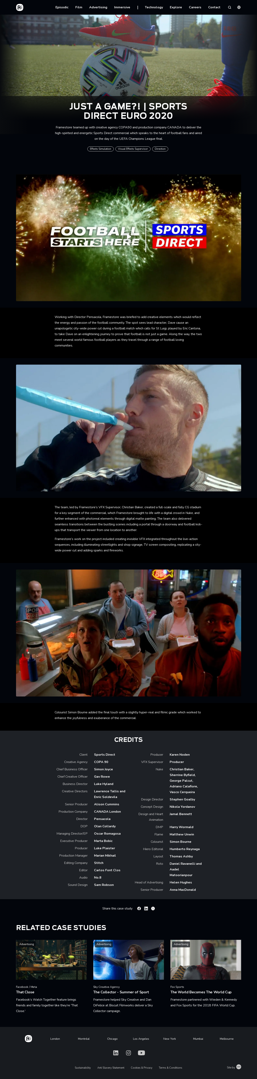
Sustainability (83, 1068)
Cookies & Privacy (141, 1068)
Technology (154, 7)
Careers (195, 7)
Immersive (122, 7)
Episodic (61, 7)
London (55, 1039)
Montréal (84, 1039)
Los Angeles (141, 1039)
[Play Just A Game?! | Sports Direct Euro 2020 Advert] (128, 237)
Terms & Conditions (170, 1068)
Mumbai (198, 1039)
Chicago (112, 1039)
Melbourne (227, 1039)
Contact (214, 7)
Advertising (98, 7)
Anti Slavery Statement (110, 1068)
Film (78, 7)
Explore (176, 7)
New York (169, 1039)
